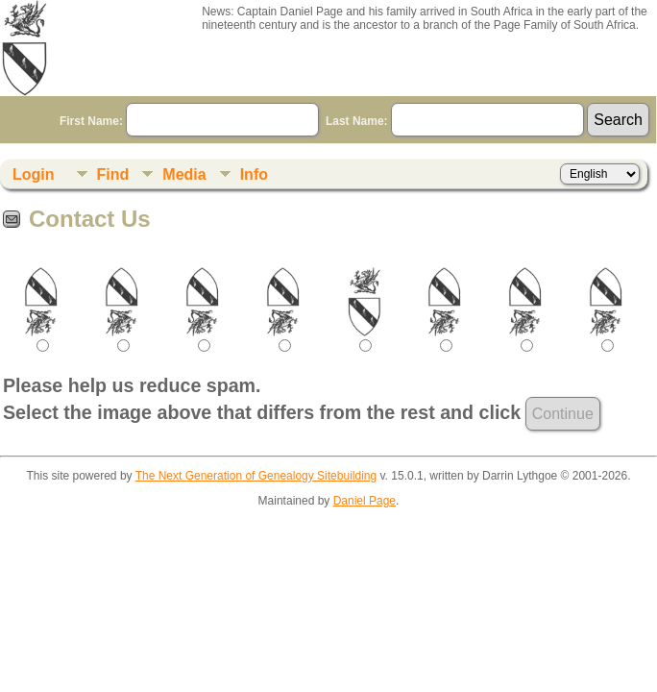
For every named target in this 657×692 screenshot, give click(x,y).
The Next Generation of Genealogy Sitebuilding (256, 475)
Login (33, 174)
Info (254, 174)
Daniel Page (364, 500)
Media (184, 174)
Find (113, 174)
